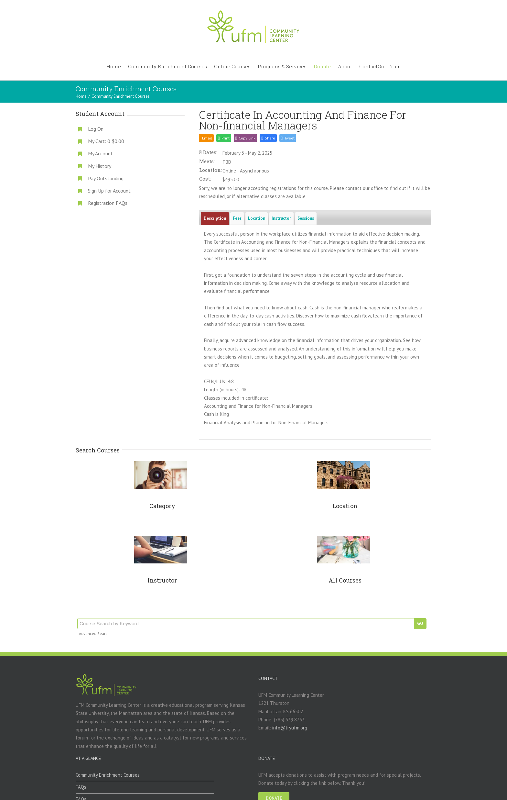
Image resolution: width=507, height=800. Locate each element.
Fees (237, 218)
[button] (268, 138)
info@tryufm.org (289, 728)
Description (215, 218)
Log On (95, 129)
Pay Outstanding (106, 178)
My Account (100, 153)
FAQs (81, 787)
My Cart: (106, 141)
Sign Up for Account (109, 190)
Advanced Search (94, 633)
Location (256, 218)
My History (99, 166)
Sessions (305, 218)
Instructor (281, 218)
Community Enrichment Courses (108, 775)
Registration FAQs (107, 203)
